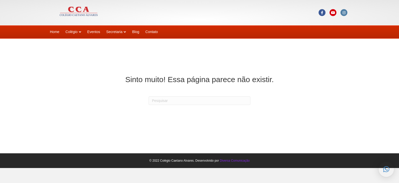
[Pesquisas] (199, 100)
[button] (386, 169)
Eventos (93, 32)
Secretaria (114, 32)
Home (54, 32)
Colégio (71, 32)
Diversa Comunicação (235, 160)
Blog (135, 32)
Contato (151, 32)
